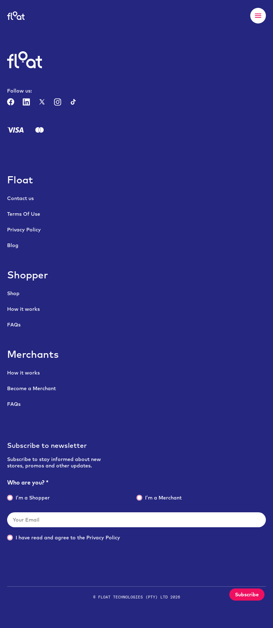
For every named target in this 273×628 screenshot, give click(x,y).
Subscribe (247, 594)
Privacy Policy (24, 229)
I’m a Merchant (159, 497)
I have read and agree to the (63, 537)
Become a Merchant (31, 388)
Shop (13, 293)
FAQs (14, 324)
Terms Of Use (23, 214)
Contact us (20, 198)
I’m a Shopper (28, 497)
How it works (23, 309)
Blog (12, 245)
